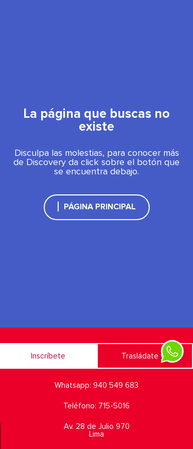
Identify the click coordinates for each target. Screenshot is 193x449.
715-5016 (114, 406)
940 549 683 (115, 385)
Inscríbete (48, 356)
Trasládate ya (144, 356)
